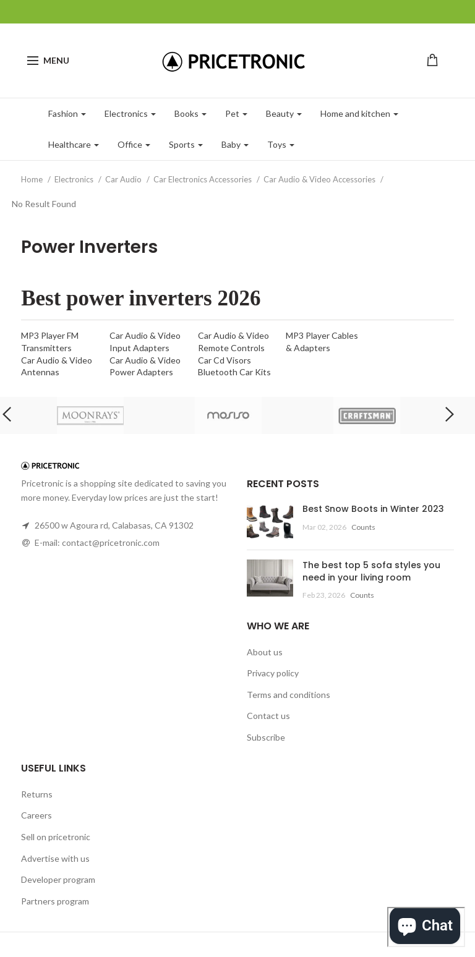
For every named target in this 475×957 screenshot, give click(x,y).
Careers (36, 815)
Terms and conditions (288, 694)
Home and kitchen (359, 113)
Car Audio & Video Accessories (320, 179)
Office (134, 144)
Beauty (284, 113)
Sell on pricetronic (55, 837)
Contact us (268, 715)
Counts (363, 527)
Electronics (130, 113)
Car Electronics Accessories (203, 179)
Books (190, 113)
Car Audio (124, 179)
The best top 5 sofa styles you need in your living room (371, 571)
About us (265, 652)
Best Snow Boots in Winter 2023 (373, 509)
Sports (186, 144)
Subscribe (266, 737)
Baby (235, 144)
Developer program (58, 879)
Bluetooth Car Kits (234, 372)
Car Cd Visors (224, 360)
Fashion (67, 113)
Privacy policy (273, 673)
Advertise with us (55, 858)
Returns (37, 794)
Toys (280, 144)
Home (33, 179)
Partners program (55, 901)
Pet (236, 113)
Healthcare (73, 144)
